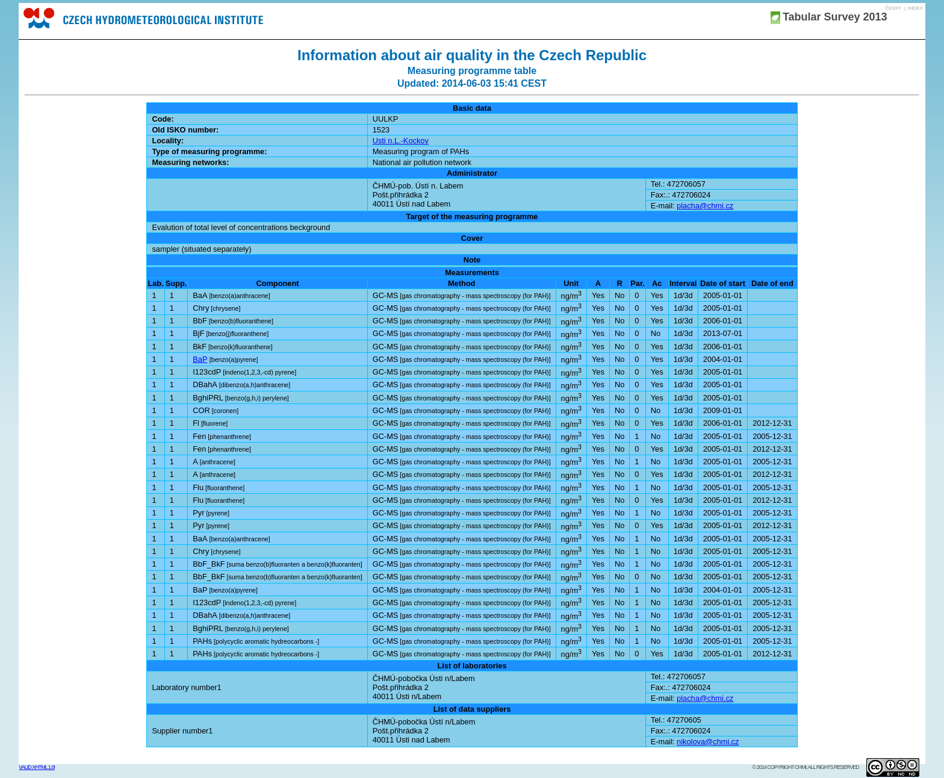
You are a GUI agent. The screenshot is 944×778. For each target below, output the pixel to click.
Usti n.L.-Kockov (401, 140)
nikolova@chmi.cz (708, 741)
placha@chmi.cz (705, 205)
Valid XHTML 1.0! (37, 767)
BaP (200, 359)
